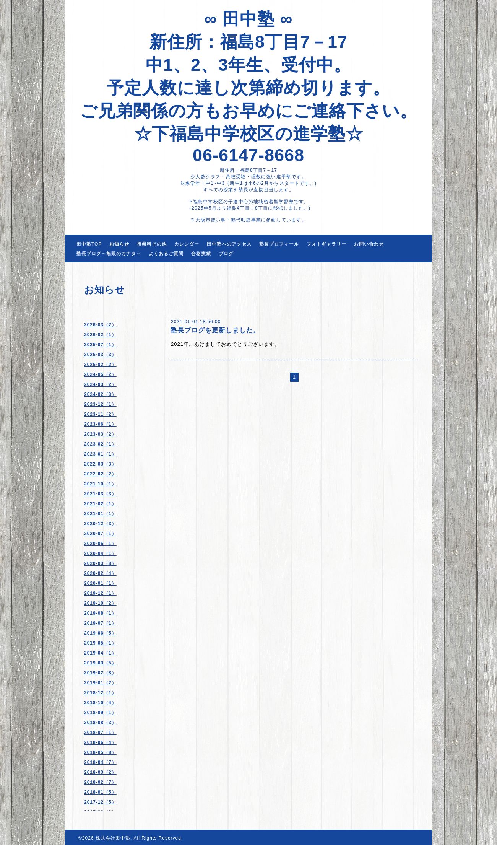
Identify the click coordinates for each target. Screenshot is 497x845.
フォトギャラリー (326, 244)
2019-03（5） (100, 663)
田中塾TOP (89, 244)
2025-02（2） (100, 364)
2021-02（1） (100, 503)
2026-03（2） (100, 324)
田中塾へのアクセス (229, 244)
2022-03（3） (100, 464)
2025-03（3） (100, 354)
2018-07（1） (100, 732)
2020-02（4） (100, 573)
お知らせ (119, 244)
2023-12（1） (100, 404)
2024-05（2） (100, 374)
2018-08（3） (100, 722)
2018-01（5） (100, 792)
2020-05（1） (100, 543)
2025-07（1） (100, 344)
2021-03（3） (100, 494)
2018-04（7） (100, 762)
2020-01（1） (100, 583)
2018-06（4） (100, 742)
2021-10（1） (100, 484)
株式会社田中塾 (113, 838)
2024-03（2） (100, 384)
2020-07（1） (100, 533)
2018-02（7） (100, 782)
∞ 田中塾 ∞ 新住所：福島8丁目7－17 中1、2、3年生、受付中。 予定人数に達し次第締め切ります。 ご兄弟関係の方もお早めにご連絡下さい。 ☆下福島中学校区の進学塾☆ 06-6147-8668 (248, 87)
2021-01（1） (100, 513)
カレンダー (186, 244)
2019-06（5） (100, 633)
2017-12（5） (100, 802)
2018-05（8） (100, 752)
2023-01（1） (100, 454)
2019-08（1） (100, 613)
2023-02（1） (100, 444)
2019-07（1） (100, 623)
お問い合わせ (369, 244)
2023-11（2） (100, 414)
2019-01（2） (100, 682)
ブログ (226, 253)
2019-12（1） (100, 593)
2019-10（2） (100, 603)
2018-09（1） (100, 712)
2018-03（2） (100, 772)
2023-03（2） (100, 434)
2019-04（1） (100, 653)
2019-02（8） (100, 673)
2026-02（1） (100, 334)
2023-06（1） (100, 424)
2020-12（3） (100, 523)
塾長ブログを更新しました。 (215, 330)
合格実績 (201, 253)
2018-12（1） (100, 692)
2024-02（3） (100, 394)
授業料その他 (152, 244)
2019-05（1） (100, 643)
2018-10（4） (100, 702)
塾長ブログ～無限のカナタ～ (108, 253)
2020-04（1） (100, 553)
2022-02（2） (100, 474)
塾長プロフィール (279, 244)
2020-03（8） (100, 563)
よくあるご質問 (166, 253)
